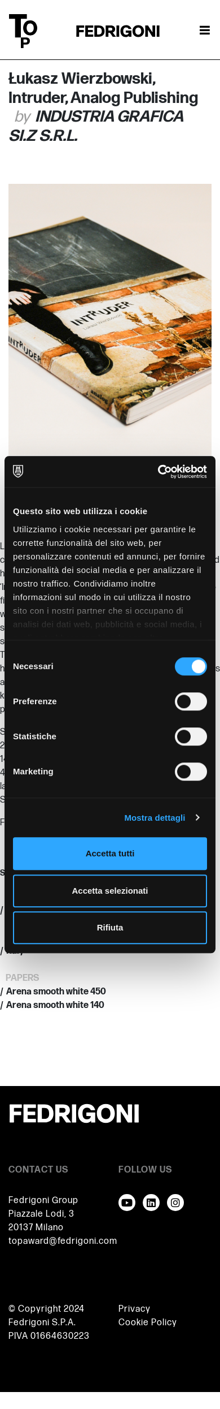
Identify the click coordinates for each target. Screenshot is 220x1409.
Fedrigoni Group (43, 1200)
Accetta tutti (110, 853)
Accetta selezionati (110, 890)
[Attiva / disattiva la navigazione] (205, 31)
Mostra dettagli (154, 817)
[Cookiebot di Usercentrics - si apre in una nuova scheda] (158, 471)
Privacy (134, 1309)
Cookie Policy (147, 1322)
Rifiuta (110, 927)
